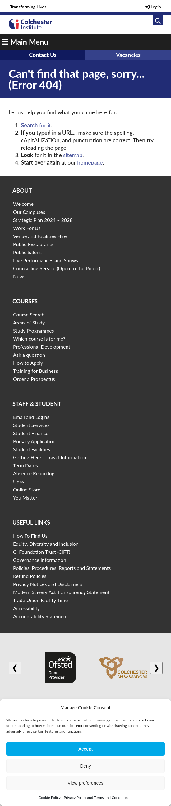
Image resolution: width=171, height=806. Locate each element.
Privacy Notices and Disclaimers (47, 584)
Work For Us (26, 228)
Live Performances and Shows (45, 260)
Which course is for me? (39, 338)
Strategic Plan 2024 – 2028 (43, 220)
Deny (85, 766)
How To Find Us (30, 536)
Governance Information (39, 560)
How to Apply (28, 363)
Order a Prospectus (34, 379)
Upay (19, 481)
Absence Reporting (33, 473)
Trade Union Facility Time (40, 600)
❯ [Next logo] (156, 667)
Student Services (31, 425)
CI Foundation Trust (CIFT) (41, 552)
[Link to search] (158, 20)
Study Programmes (33, 330)
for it (36, 125)
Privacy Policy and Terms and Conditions (96, 797)
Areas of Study (29, 322)
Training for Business (35, 371)
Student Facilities (31, 449)
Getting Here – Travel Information (49, 457)
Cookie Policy (50, 797)
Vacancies (128, 54)
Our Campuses (29, 212)
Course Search (28, 314)
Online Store (26, 489)
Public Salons (27, 252)
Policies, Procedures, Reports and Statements (62, 568)
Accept (85, 748)
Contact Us (43, 54)
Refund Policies (29, 576)
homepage (90, 162)
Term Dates (25, 465)
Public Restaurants (33, 244)
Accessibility (26, 608)
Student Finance (31, 433)
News (19, 276)
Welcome (23, 204)
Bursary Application (34, 441)
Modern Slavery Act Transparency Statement (61, 592)
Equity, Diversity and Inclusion (46, 544)
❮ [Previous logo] (15, 667)
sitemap (72, 155)
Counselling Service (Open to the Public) (56, 268)
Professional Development (41, 347)
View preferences (85, 783)
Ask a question (29, 355)
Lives (28, 6)
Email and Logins (31, 417)
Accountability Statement (40, 616)
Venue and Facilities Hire (40, 236)
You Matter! (26, 497)
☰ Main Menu (25, 41)
